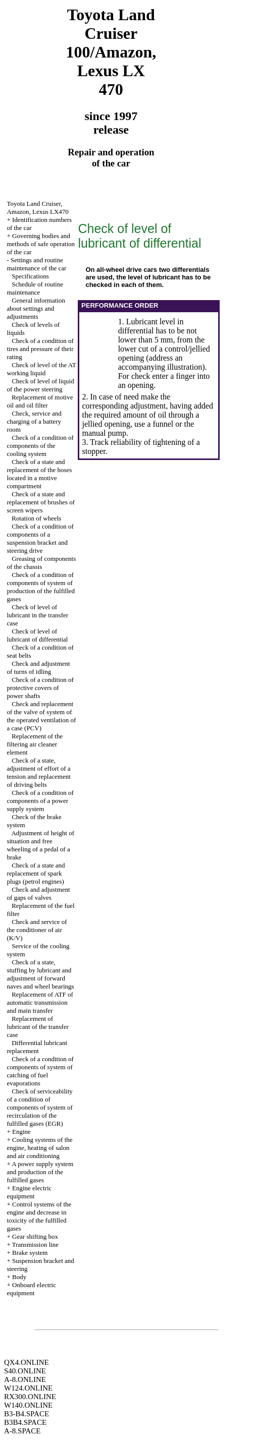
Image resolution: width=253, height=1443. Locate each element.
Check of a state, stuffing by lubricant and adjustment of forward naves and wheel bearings (40, 974)
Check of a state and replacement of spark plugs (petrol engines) (36, 873)
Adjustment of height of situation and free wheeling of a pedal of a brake (40, 845)
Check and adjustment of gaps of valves (38, 893)
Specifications (30, 276)
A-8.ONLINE (25, 1379)
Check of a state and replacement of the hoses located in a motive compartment (39, 474)
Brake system (29, 1252)
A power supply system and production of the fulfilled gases (40, 1172)
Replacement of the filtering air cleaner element (35, 744)
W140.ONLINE (28, 1405)
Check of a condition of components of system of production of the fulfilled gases (41, 587)
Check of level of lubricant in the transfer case (37, 615)
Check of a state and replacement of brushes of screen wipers (41, 502)
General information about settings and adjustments (36, 308)
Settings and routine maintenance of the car (36, 264)
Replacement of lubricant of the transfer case (37, 1026)
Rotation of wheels (36, 518)
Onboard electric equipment (31, 1289)
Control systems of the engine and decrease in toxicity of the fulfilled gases (39, 1216)
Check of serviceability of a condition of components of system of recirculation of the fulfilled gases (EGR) (39, 1107)
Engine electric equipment (29, 1192)
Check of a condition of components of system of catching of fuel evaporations (40, 1071)
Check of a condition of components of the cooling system (40, 445)
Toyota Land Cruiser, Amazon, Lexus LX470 (37, 207)
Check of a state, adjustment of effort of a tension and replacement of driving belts (38, 772)
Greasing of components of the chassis (41, 562)
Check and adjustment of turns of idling (38, 667)
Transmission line (35, 1244)
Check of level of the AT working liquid (41, 369)
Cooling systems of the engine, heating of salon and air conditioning (39, 1148)
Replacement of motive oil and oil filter (40, 401)
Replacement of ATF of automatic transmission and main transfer (40, 1002)
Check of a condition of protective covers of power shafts (40, 688)
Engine (21, 1131)
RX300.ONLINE (30, 1397)
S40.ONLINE (25, 1371)
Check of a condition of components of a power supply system (40, 801)
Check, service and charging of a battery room (34, 421)
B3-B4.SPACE (26, 1414)
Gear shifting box (35, 1236)
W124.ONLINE (28, 1388)
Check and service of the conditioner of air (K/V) (37, 930)
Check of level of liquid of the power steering (40, 385)
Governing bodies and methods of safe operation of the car (41, 244)
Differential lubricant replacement (37, 1047)
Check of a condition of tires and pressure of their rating (40, 349)
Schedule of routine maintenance (35, 288)
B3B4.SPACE (25, 1422)
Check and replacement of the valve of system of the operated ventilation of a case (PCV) (41, 716)
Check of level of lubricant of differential (37, 635)
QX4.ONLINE (26, 1362)
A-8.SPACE (22, 1431)
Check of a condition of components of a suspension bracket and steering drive (40, 538)
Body (19, 1277)
